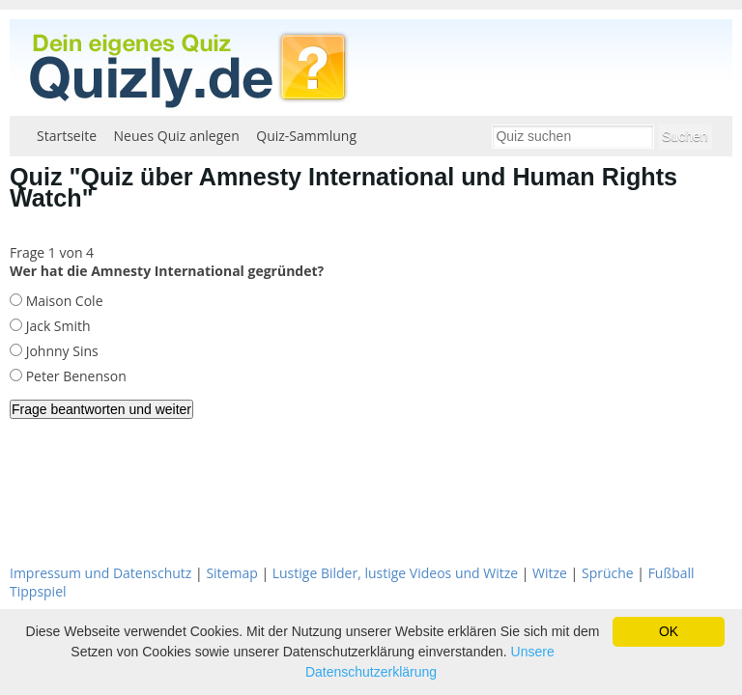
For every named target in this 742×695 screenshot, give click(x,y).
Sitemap (231, 573)
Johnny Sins (60, 351)
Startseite (67, 135)
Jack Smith (56, 326)
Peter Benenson (74, 376)
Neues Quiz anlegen (177, 135)
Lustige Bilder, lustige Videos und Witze (395, 573)
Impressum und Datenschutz (100, 573)
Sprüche (608, 573)
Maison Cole (62, 301)
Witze (549, 573)
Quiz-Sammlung (306, 135)
